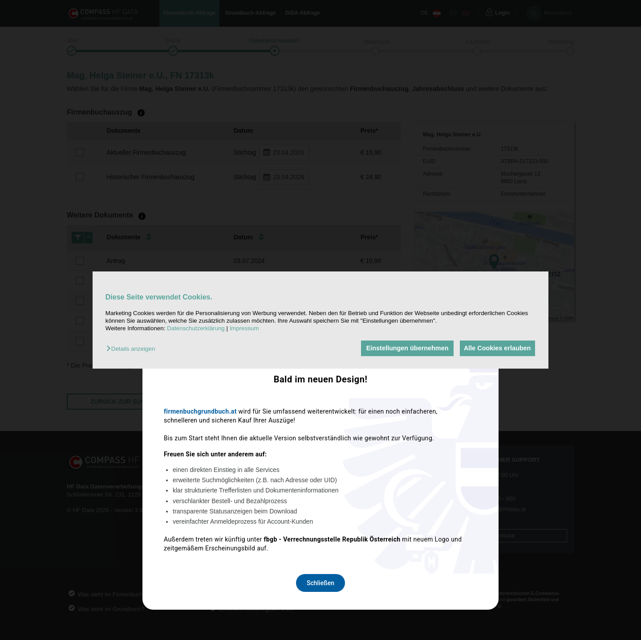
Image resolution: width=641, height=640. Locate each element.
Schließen (320, 438)
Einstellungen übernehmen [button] (404, 348)
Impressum (244, 328)
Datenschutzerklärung (196, 328)
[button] (132, 349)
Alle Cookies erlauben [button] (495, 348)
